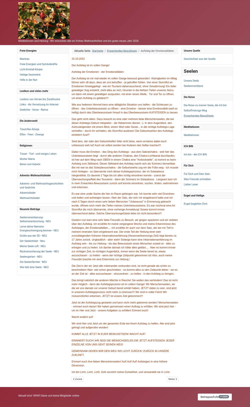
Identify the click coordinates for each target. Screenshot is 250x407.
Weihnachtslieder (30, 198)
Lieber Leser (191, 184)
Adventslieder (28, 192)
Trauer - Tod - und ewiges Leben (38, 153)
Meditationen (191, 135)
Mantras (24, 58)
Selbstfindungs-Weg (195, 110)
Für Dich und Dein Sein (197, 173)
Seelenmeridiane (193, 85)
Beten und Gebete (30, 164)
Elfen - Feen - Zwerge (32, 134)
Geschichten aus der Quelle (200, 58)
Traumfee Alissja (29, 129)
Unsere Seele (191, 80)
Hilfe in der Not (28, 79)
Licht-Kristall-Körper (31, 69)
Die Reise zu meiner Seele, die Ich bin (205, 105)
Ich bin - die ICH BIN (195, 154)
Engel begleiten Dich (195, 203)
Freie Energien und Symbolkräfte (38, 64)
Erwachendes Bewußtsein (199, 115)
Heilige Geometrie (30, 74)
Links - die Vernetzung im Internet (39, 104)
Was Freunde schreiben (197, 179)
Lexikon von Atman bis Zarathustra (40, 99)
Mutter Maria (27, 159)
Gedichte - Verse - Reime (34, 109)
